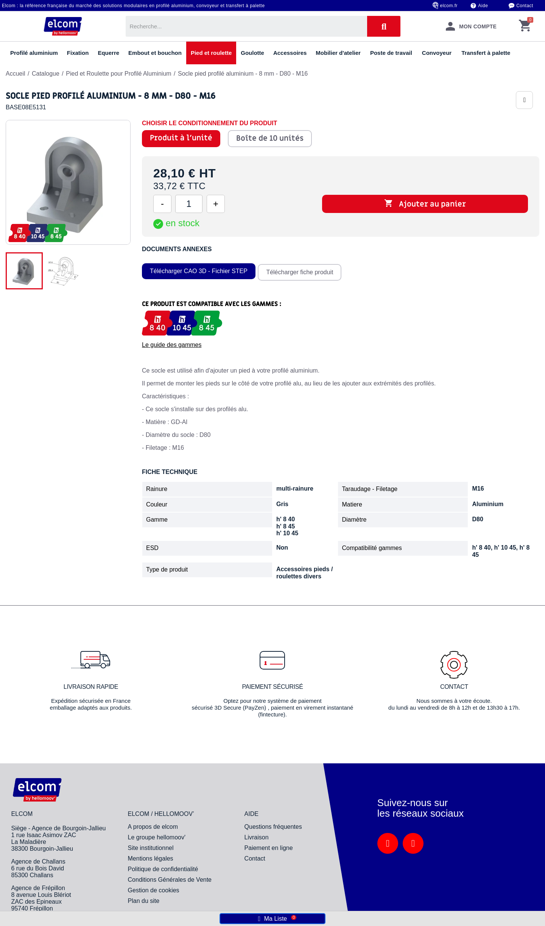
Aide (483, 5)
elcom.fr (449, 5)
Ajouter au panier (425, 204)
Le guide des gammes (171, 342)
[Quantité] (188, 204)
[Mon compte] (471, 26)
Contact (524, 5)
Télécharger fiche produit (301, 270)
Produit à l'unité (181, 138)
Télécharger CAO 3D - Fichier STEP (199, 270)
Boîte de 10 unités (270, 138)
